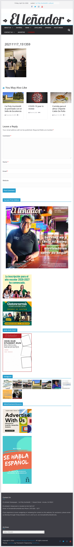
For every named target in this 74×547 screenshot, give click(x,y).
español (19, 28)
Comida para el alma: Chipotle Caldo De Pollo (59, 108)
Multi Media (58, 28)
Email (5, 171)
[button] (12, 27)
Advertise (21, 32)
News (27, 28)
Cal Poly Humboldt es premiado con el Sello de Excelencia (13, 108)
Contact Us (8, 32)
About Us (7, 28)
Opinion (48, 28)
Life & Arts (38, 28)
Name (5, 162)
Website (6, 180)
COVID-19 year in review (36, 107)
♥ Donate (31, 32)
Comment (7, 136)
